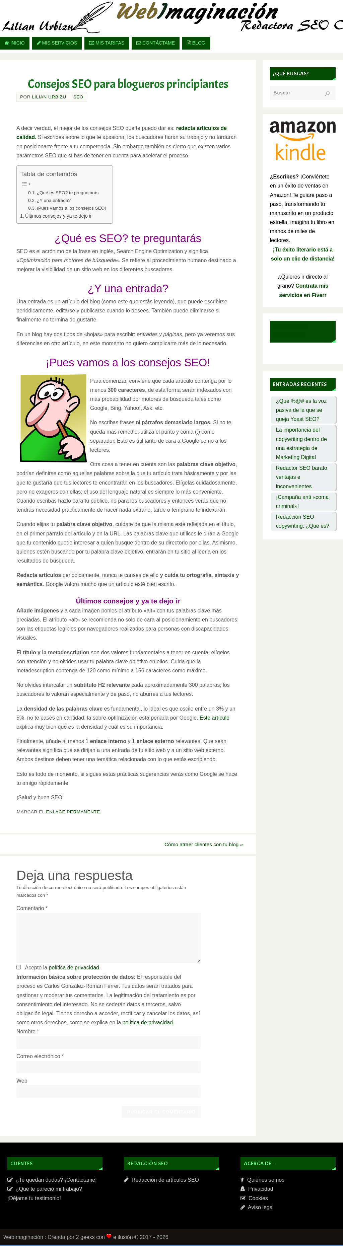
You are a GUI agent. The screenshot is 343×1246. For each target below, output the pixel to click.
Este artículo (214, 718)
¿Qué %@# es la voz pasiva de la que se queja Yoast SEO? (301, 410)
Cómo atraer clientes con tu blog (198, 845)
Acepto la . (62, 968)
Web (21, 1081)
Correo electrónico (40, 1057)
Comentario (32, 909)
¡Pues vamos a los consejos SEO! (71, 208)
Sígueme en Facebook (290, 331)
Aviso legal (257, 1208)
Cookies (254, 1199)
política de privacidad (74, 968)
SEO (78, 96)
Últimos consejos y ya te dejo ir (58, 216)
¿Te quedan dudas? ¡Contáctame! (52, 1181)
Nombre (27, 1032)
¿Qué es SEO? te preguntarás (68, 192)
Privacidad (257, 1190)
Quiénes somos (262, 1181)
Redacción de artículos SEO (161, 1181)
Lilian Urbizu (49, 96)
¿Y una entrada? (54, 200)
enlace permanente (73, 811)
